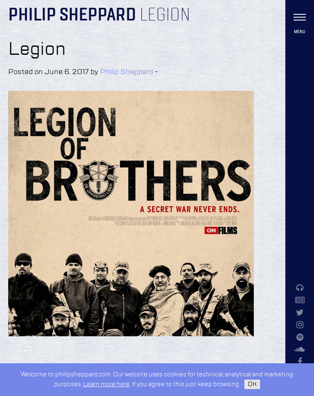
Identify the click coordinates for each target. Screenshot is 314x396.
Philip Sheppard (72, 16)
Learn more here (106, 384)
